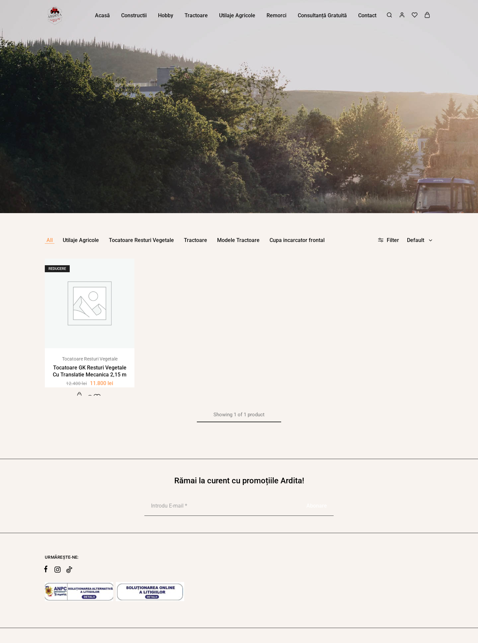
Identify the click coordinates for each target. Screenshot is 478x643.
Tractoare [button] (196, 15)
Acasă (102, 15)
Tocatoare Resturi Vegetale (141, 240)
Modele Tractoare (238, 240)
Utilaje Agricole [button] (237, 15)
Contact (367, 15)
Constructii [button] (134, 15)
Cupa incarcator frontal (297, 240)
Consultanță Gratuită (322, 15)
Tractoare (195, 240)
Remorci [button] (276, 15)
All (49, 240)
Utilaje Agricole (81, 240)
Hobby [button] (165, 15)
